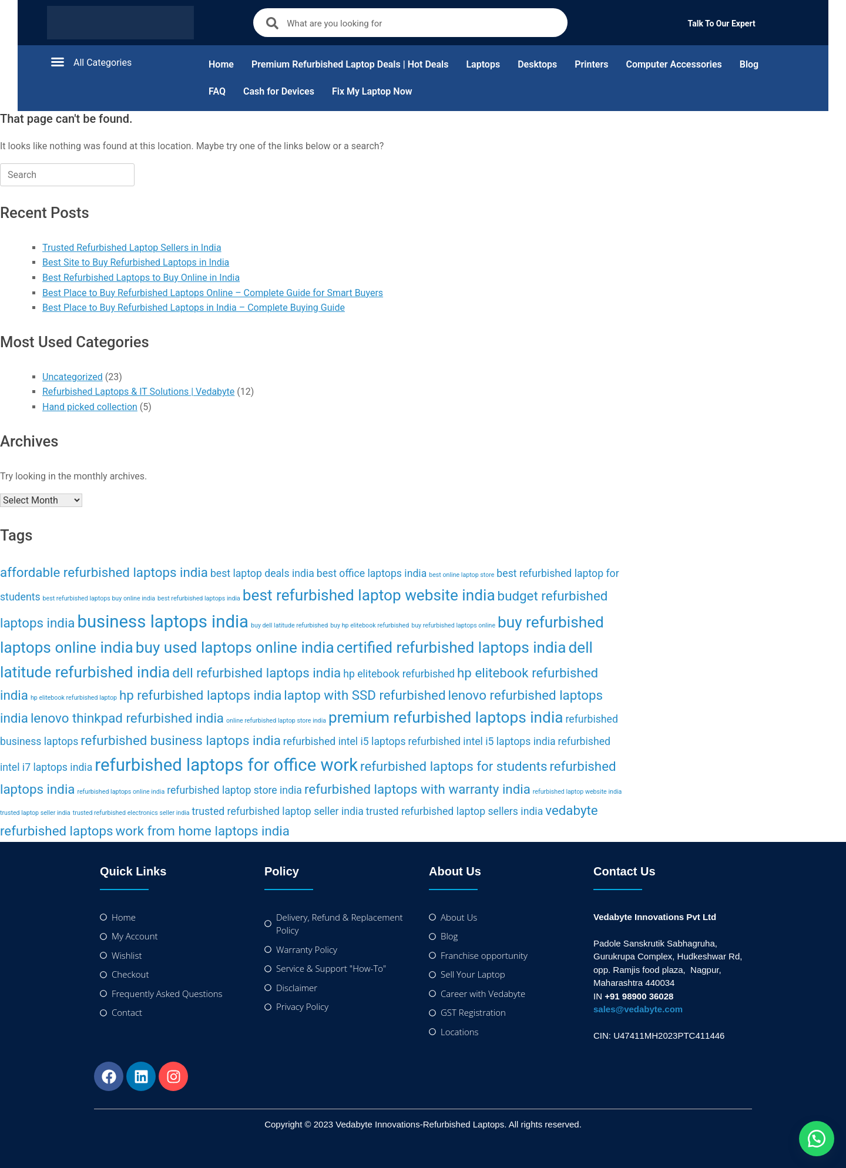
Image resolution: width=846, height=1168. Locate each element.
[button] (117, 61)
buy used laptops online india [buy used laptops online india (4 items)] (235, 647)
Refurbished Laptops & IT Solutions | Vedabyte (138, 391)
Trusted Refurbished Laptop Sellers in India (131, 247)
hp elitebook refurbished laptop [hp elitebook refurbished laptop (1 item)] (74, 698)
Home (221, 64)
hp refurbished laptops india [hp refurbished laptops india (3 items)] (200, 695)
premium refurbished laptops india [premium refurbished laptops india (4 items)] (445, 717)
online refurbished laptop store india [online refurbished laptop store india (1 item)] (276, 720)
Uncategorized (72, 376)
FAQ (217, 91)
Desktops (537, 64)
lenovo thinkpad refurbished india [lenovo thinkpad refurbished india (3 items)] (127, 718)
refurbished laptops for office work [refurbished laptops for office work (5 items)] (226, 765)
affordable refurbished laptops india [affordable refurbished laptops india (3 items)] (104, 572)
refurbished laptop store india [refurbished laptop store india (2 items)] (234, 790)
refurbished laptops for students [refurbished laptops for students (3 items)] (453, 766)
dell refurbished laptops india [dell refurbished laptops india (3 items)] (256, 672)
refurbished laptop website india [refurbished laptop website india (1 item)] (577, 792)
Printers (591, 64)
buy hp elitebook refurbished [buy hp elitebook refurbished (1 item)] (369, 625)
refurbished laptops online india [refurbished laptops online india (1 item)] (120, 792)
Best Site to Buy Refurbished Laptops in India (135, 262)
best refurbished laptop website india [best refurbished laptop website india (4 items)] (369, 595)
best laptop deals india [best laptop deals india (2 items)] (262, 573)
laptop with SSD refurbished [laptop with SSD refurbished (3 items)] (364, 695)
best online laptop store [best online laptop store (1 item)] (461, 575)
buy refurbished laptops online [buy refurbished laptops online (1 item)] (453, 625)
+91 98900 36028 (639, 996)
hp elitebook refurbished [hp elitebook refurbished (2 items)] (399, 674)
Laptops (483, 64)
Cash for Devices (278, 91)
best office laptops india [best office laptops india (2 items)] (372, 573)
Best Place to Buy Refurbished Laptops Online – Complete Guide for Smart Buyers (212, 292)
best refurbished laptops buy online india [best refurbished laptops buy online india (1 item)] (99, 598)
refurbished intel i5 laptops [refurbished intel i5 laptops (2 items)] (344, 741)
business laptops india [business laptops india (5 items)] (163, 622)
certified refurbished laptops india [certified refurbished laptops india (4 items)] (451, 647)
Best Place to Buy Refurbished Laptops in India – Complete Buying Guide (193, 307)
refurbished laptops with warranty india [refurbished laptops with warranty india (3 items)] (417, 789)
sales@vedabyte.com (638, 1009)
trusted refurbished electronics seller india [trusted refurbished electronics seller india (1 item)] (131, 813)
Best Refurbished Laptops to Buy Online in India (141, 277)
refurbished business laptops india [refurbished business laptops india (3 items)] (180, 740)
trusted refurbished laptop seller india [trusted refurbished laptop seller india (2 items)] (278, 811)
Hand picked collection (89, 406)
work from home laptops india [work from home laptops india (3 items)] (203, 830)
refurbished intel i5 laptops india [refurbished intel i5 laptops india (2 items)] (482, 741)
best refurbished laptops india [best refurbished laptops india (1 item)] (198, 598)
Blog (749, 64)
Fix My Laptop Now (372, 91)
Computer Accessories (673, 64)
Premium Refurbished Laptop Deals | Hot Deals (350, 64)
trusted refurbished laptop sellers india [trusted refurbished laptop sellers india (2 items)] (454, 811)
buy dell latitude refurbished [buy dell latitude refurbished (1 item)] (289, 625)
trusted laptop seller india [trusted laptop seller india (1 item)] (35, 813)
